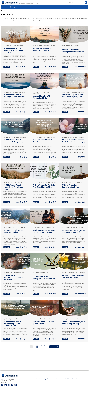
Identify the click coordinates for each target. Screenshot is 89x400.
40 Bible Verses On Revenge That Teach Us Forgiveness (73, 276)
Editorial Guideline (65, 379)
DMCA (52, 381)
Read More (6, 67)
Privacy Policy (42, 379)
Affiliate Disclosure (37, 381)
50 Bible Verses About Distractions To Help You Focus (13, 187)
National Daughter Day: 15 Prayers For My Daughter (72, 96)
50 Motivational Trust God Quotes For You (43, 323)
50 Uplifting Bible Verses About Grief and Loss (42, 49)
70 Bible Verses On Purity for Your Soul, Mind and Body (44, 186)
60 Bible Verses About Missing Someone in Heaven (73, 51)
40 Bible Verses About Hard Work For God (43, 141)
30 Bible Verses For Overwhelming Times (70, 186)
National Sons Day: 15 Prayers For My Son (41, 97)
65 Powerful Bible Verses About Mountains (13, 231)
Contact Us (46, 381)
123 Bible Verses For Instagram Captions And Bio (44, 278)
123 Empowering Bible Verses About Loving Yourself (73, 231)
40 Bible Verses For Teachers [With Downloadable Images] (73, 141)
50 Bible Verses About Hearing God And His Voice (14, 96)
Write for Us (75, 379)
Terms (48, 379)
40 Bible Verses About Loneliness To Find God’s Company (13, 50)
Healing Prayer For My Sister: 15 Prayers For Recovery (44, 231)
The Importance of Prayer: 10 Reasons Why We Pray (73, 323)
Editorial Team (55, 379)
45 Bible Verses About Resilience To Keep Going (13, 141)
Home (2, 10)
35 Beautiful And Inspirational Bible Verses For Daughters (13, 277)
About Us (35, 379)
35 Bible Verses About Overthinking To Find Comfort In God (12, 324)
